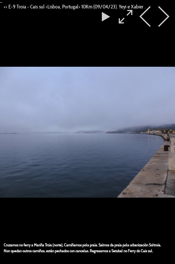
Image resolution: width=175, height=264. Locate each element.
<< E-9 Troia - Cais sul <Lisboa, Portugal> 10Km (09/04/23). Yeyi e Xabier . (75, 6)
